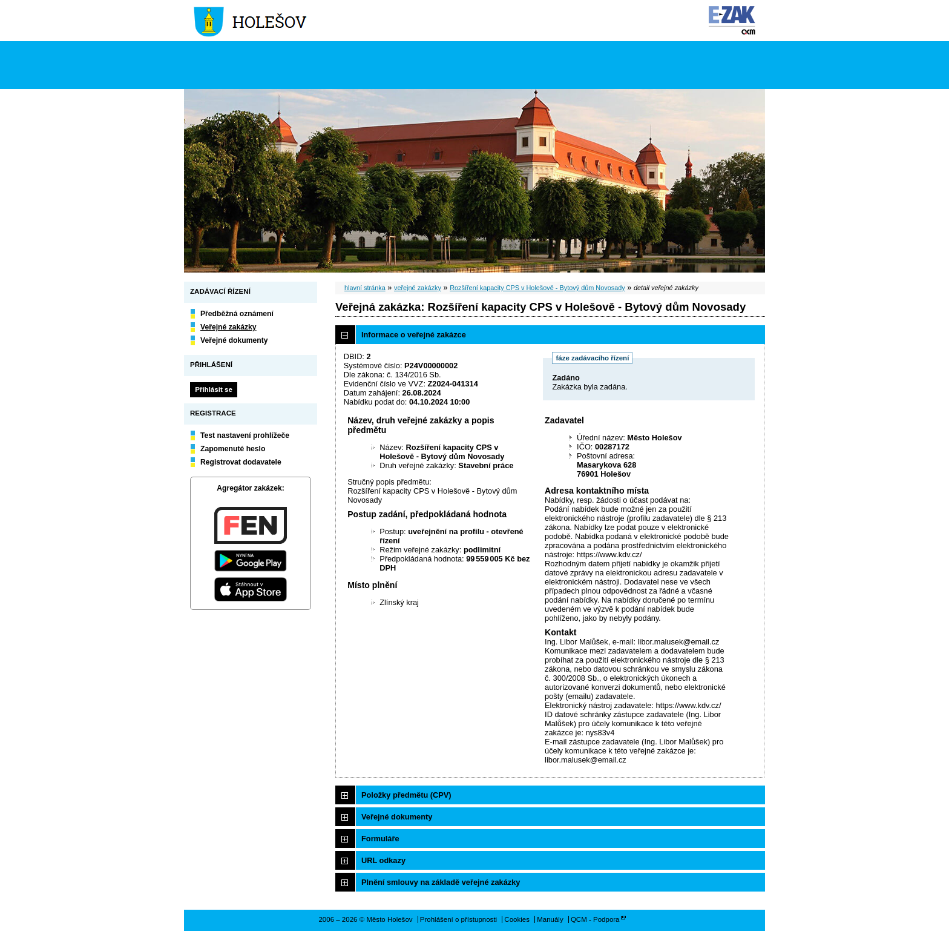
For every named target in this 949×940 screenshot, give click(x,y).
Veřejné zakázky (228, 327)
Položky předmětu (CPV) (406, 794)
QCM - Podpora (595, 919)
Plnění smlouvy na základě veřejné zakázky (440, 882)
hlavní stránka (365, 287)
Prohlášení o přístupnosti (458, 919)
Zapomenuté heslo (232, 449)
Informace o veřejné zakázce (413, 334)
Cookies (517, 919)
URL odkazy (383, 860)
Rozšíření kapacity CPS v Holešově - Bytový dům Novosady (537, 287)
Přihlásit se (213, 389)
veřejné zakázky (417, 287)
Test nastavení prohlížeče (244, 435)
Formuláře (380, 838)
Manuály (550, 919)
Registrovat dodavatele (240, 462)
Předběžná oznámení (237, 313)
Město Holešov (251, 20)
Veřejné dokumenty (234, 340)
